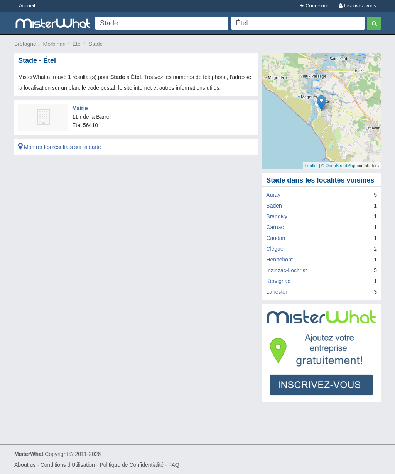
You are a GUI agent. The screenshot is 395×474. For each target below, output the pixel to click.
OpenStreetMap (341, 165)
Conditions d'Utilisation (68, 465)
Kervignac (278, 281)
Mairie (80, 108)
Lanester (276, 292)
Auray (273, 195)
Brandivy (276, 216)
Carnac (275, 227)
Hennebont (279, 259)
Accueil (27, 5)
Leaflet (311, 165)
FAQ (174, 465)
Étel (77, 44)
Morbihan (54, 44)
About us (24, 465)
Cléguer (275, 249)
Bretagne (25, 44)
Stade (96, 44)
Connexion (315, 5)
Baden (274, 206)
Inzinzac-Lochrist (286, 270)
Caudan (275, 238)
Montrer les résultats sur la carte (59, 147)
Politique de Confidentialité (132, 465)
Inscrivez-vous (357, 5)
